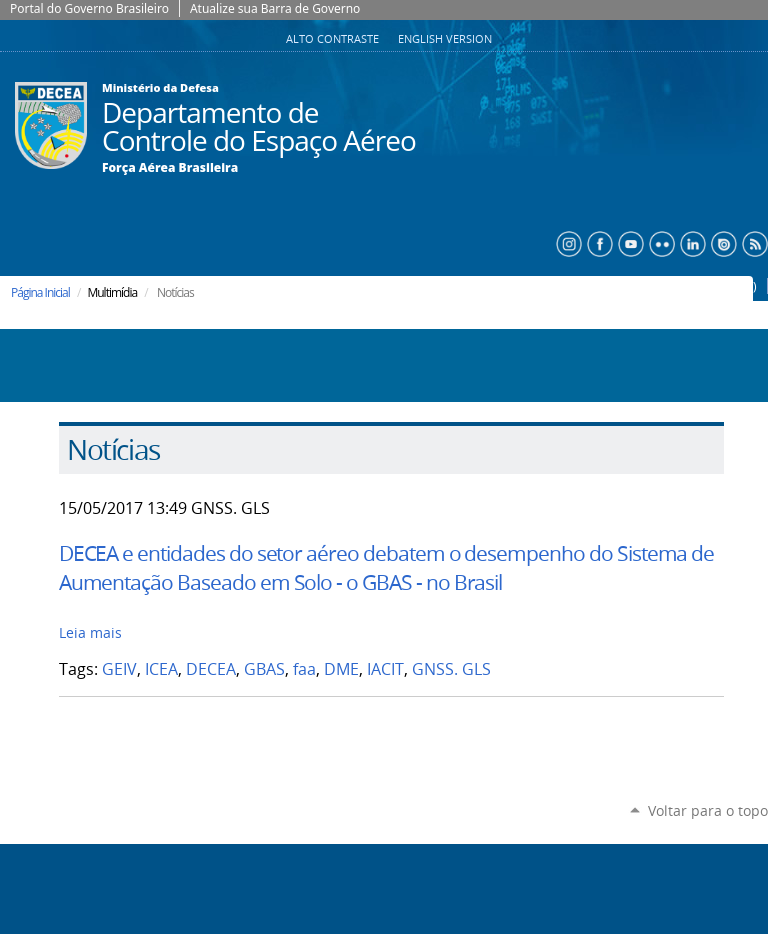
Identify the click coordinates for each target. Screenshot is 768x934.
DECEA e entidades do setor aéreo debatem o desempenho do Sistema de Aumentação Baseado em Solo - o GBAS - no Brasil (387, 567)
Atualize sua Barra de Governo (275, 8)
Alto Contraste (334, 39)
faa (304, 669)
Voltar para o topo (708, 810)
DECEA (211, 669)
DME (341, 669)
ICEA (161, 669)
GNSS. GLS (451, 669)
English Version (445, 39)
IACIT (385, 669)
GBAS (264, 669)
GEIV (119, 669)
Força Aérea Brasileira (170, 168)
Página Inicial (40, 292)
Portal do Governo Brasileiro (89, 8)
